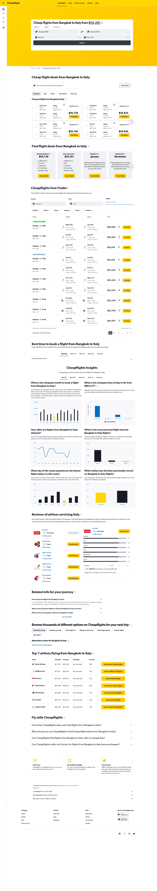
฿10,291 (94, 23)
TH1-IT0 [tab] (64, 425)
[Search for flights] (3, 9)
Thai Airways (46, 589)
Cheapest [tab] (36, 94)
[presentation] (102, 23)
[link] (43, 176)
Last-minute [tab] (62, 94)
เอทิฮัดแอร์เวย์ (46, 612)
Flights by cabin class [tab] (86, 678)
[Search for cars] (3, 18)
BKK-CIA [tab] (82, 354)
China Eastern (46, 623)
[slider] (133, 204)
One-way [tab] (74, 94)
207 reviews (46, 629)
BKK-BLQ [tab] (100, 354)
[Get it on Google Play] (122, 864)
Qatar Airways (46, 601)
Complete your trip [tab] (55, 678)
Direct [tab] (53, 94)
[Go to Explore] (3, 22)
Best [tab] (45, 94)
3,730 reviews (47, 607)
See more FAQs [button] (67, 665)
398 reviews (46, 595)
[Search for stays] (3, 13)
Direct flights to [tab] (70, 678)
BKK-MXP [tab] (64, 354)
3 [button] (118, 333)
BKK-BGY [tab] (91, 354)
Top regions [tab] (37, 683)
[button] (3, 3)
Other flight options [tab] (104, 678)
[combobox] (37, 27)
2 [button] (114, 333)
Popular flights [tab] (119, 678)
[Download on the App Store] (122, 869)
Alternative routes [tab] (39, 678)
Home (32, 68)
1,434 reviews (46, 618)
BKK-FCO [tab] (73, 354)
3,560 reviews (47, 584)
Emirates (45, 578)
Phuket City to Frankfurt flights (42, 693)
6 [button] (127, 333)
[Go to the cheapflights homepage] (14, 3)
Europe (38, 68)
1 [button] (110, 333)
